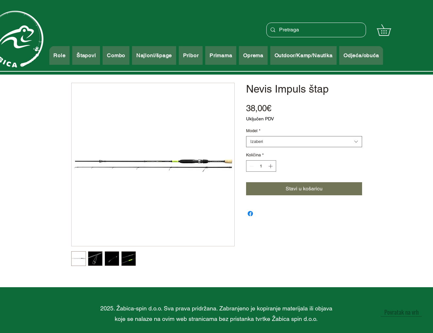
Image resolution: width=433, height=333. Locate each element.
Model (253, 130)
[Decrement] (251, 166)
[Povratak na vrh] (401, 312)
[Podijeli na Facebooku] (250, 214)
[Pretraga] (315, 30)
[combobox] (304, 141)
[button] (389, 30)
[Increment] (271, 166)
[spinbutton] (261, 166)
